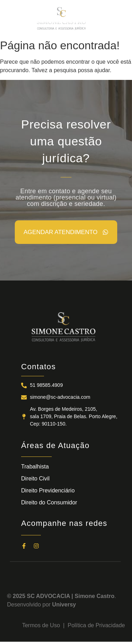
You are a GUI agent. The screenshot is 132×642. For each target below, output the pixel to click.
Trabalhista (35, 467)
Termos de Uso (42, 625)
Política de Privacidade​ (96, 625)
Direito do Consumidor (49, 502)
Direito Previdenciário (48, 490)
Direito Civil (35, 479)
